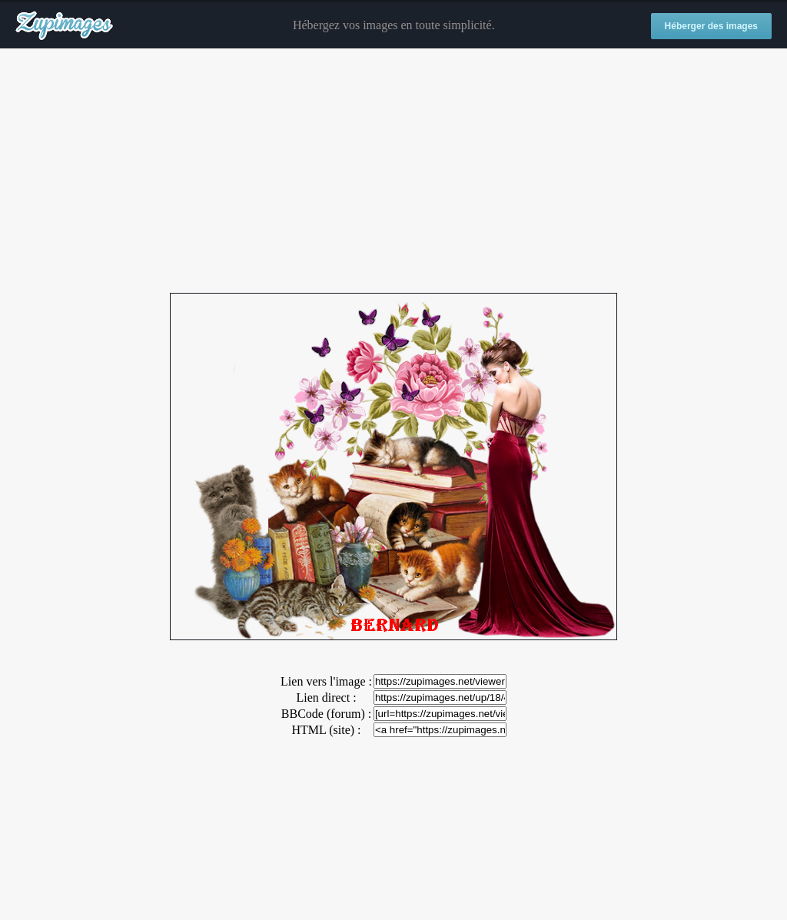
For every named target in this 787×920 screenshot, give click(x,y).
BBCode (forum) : (326, 713)
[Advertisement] (393, 171)
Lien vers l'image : (326, 681)
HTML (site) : (325, 729)
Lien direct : (326, 697)
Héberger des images (711, 26)
